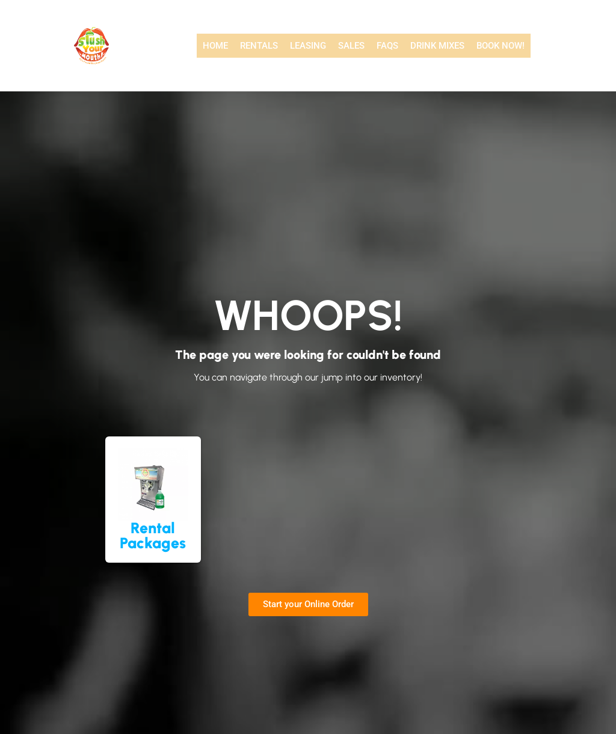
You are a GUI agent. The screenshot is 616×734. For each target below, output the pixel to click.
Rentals (259, 45)
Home (215, 45)
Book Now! (500, 45)
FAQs (387, 45)
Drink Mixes (437, 45)
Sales (351, 45)
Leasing (308, 45)
